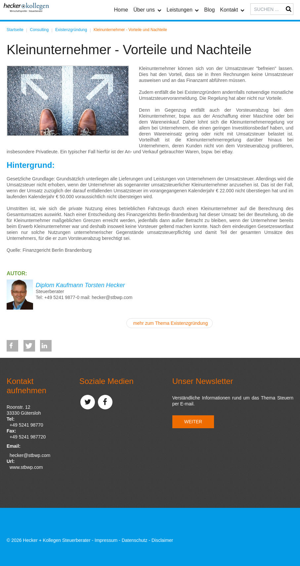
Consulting (39, 29)
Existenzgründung (71, 29)
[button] (12, 346)
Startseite (15, 29)
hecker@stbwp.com (30, 455)
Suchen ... (250, 3)
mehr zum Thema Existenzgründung (170, 323)
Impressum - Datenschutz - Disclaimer (134, 540)
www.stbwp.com (26, 467)
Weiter (193, 421)
